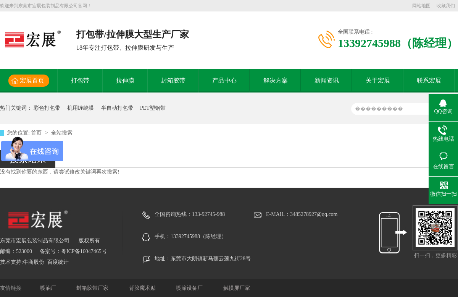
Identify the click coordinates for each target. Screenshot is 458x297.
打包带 (80, 80)
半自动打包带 (117, 108)
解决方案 (275, 80)
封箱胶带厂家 (93, 288)
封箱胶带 (173, 80)
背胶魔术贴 (143, 288)
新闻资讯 (326, 80)
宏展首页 (32, 80)
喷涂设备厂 (190, 288)
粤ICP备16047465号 (84, 251)
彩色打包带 (47, 108)
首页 (37, 133)
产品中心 (224, 80)
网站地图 (421, 5)
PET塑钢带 (153, 108)
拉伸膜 (125, 80)
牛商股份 (33, 262)
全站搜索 (62, 133)
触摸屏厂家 (236, 288)
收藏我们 (446, 5)
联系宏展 (429, 80)
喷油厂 (49, 288)
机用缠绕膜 (80, 108)
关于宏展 (378, 80)
